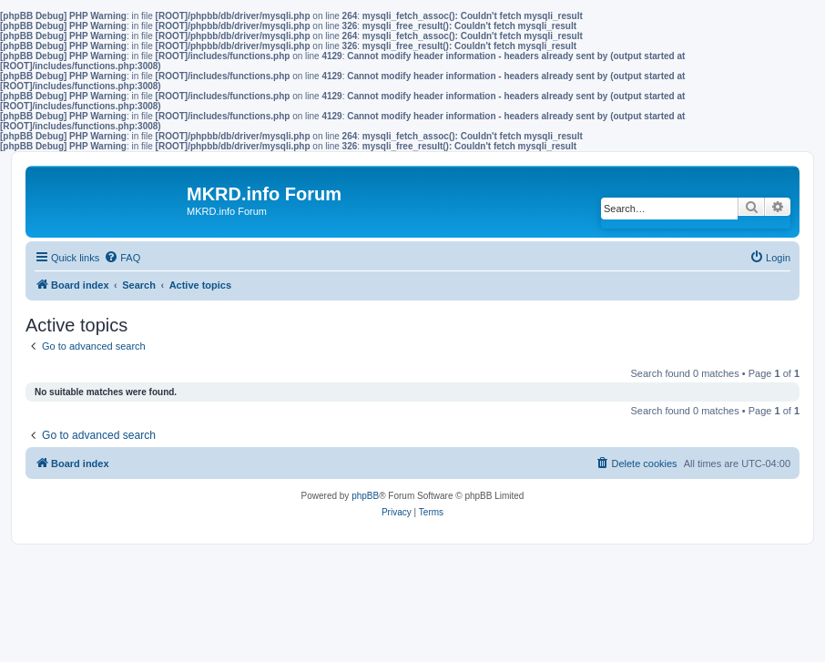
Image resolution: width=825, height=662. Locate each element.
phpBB (365, 496)
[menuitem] (122, 258)
